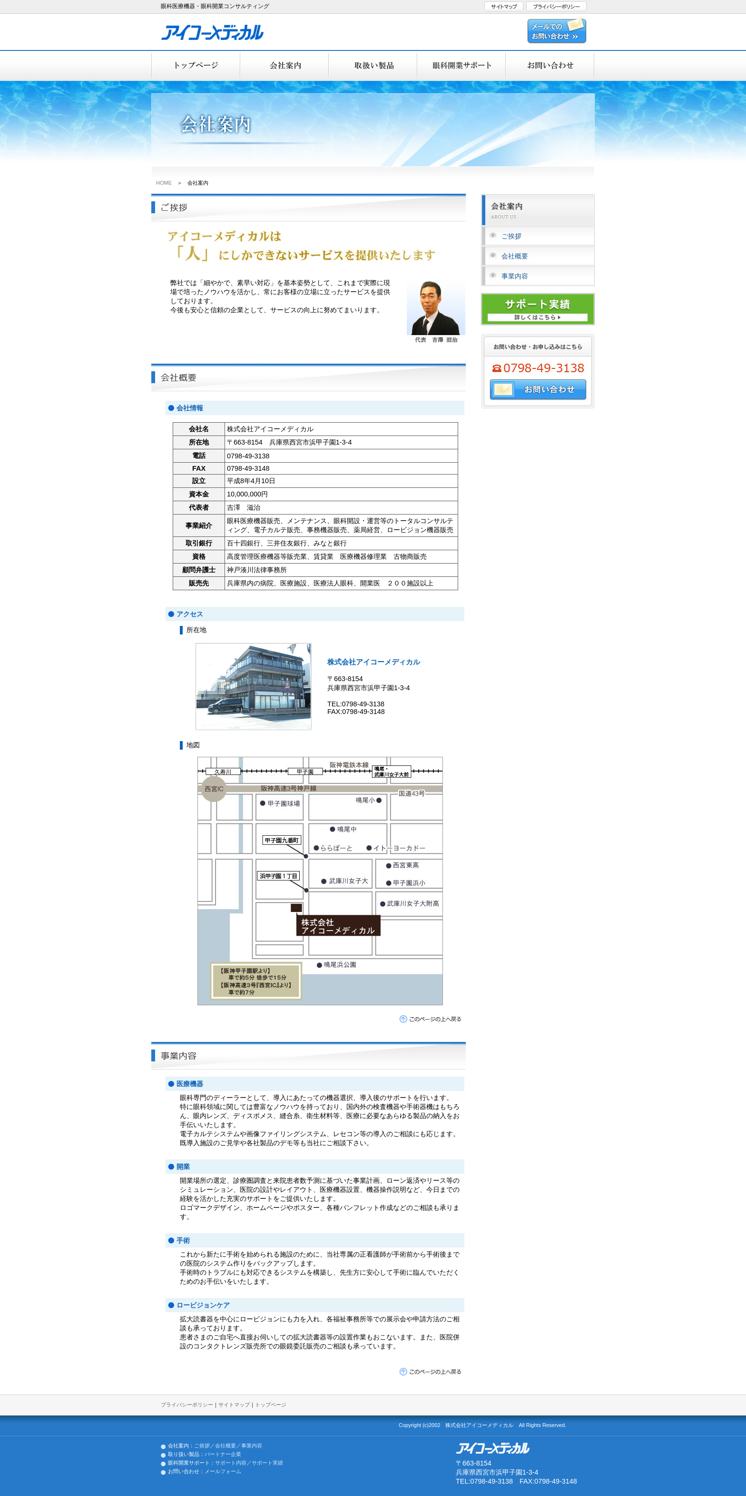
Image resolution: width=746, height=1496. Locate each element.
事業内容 (514, 276)
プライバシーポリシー (187, 1404)
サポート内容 (230, 1463)
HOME (164, 183)
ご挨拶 (511, 236)
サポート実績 (267, 1463)
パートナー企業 (223, 1454)
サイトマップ (234, 1404)
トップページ (270, 1404)
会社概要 (514, 256)
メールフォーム (223, 1471)
